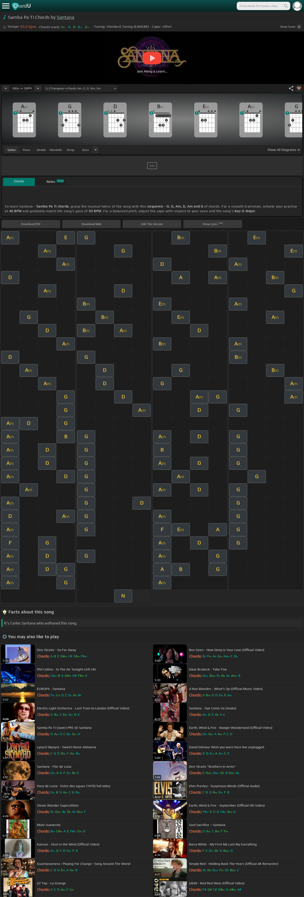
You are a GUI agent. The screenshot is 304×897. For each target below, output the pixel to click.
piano (26, 150)
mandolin (56, 150)
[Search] (285, 6)
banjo (71, 150)
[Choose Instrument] (95, 149)
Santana (65, 17)
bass (85, 150)
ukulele (41, 150)
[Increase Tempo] (38, 88)
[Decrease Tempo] (5, 88)
